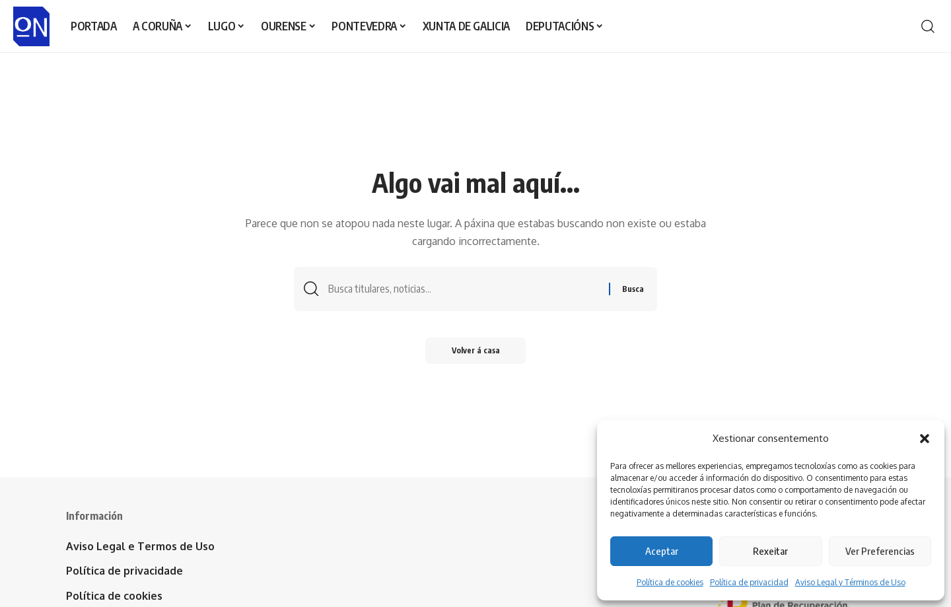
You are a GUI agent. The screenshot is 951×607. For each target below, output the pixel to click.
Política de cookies (670, 582)
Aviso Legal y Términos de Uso (850, 582)
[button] (924, 438)
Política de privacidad (749, 582)
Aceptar (661, 551)
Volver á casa (476, 350)
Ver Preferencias (880, 551)
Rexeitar (770, 551)
